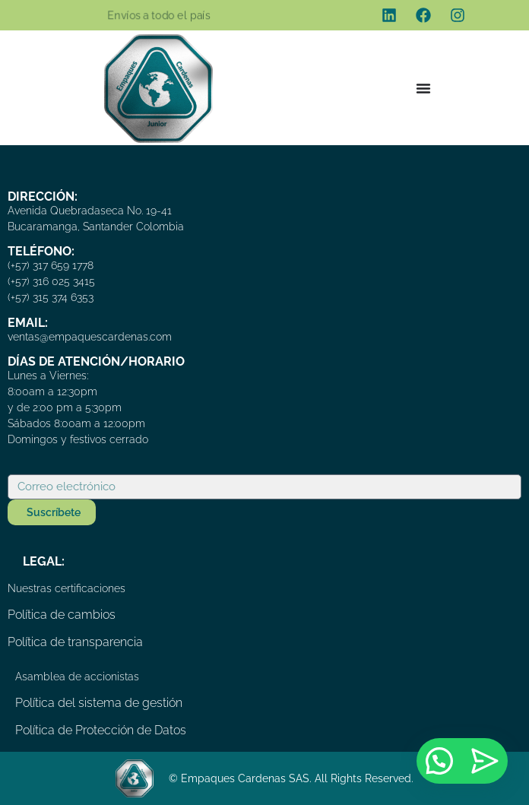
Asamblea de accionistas (77, 676)
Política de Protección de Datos (100, 730)
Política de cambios (62, 614)
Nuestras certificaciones (66, 588)
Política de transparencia (75, 642)
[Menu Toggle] (423, 88)
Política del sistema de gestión (98, 703)
